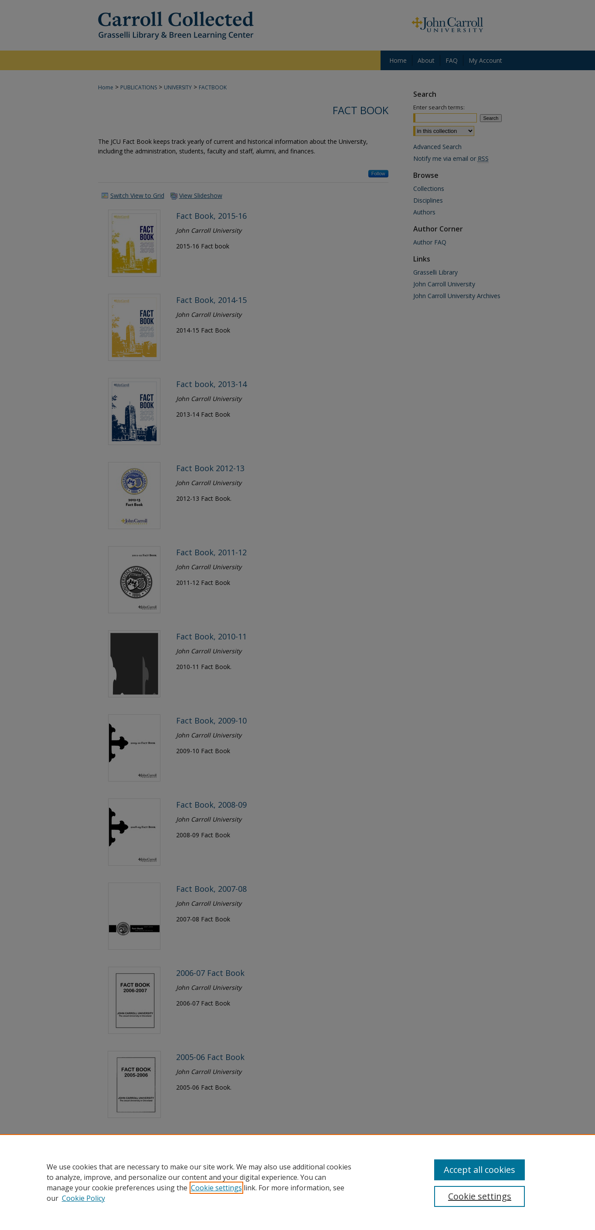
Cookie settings (216, 1188)
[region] (297, 1182)
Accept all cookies (479, 1170)
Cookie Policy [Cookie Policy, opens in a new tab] (83, 1198)
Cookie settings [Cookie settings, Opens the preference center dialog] (479, 1196)
